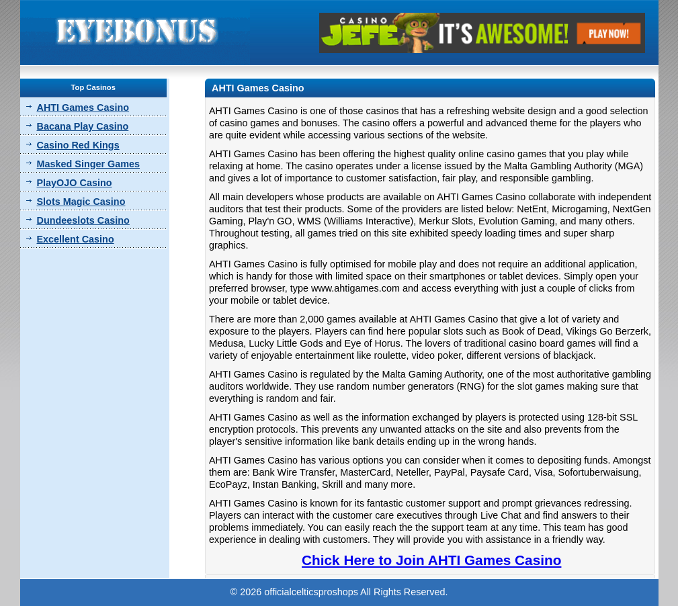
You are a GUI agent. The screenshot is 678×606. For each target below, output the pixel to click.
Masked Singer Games (88, 164)
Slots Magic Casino (81, 201)
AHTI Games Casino (83, 107)
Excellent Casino (75, 239)
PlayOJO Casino (74, 182)
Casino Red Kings (78, 145)
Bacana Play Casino (83, 126)
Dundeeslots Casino (83, 220)
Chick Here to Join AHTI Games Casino (431, 560)
